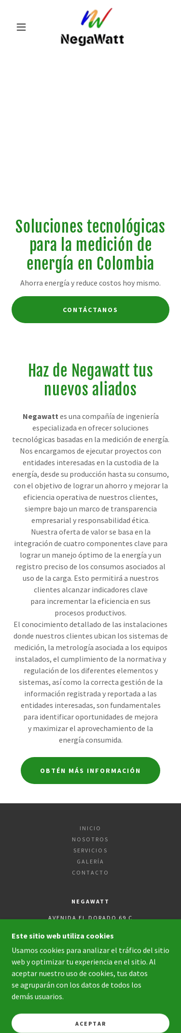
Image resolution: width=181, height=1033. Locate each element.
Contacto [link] (90, 872)
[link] (92, 27)
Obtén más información (90, 770)
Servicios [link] (90, 850)
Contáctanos (90, 309)
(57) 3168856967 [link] (123, 951)
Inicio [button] (90, 828)
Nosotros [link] (90, 839)
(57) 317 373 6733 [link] (60, 951)
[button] (21, 27)
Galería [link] (90, 861)
